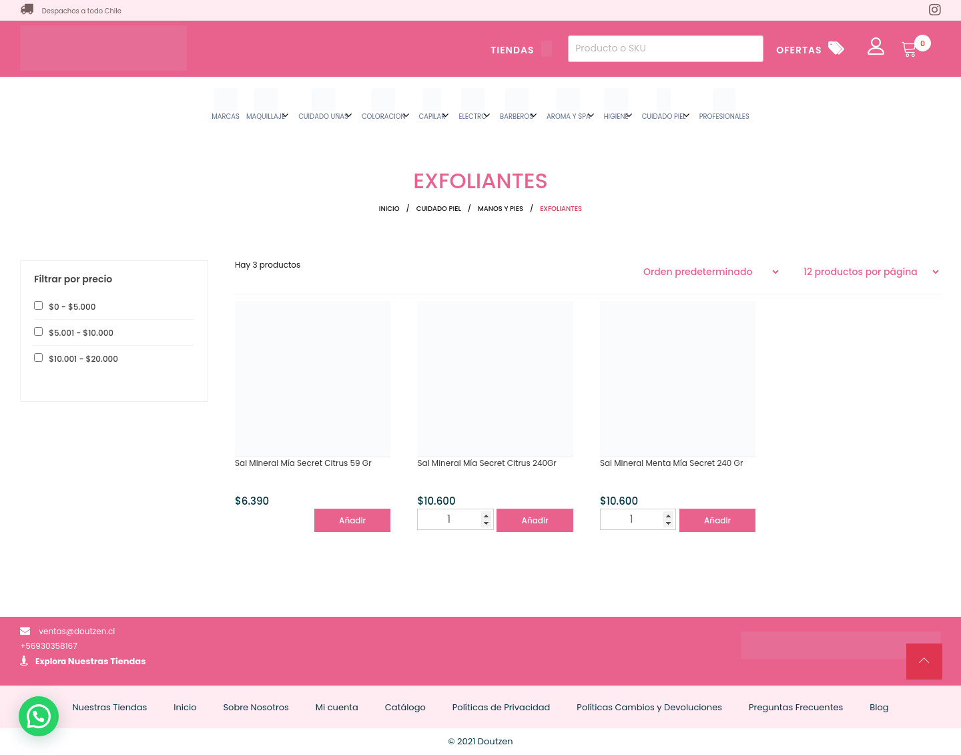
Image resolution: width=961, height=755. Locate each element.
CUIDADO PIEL (438, 209)
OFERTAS (799, 50)
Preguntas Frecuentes (796, 707)
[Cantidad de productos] (455, 519)
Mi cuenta (337, 707)
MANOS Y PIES (500, 209)
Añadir (352, 520)
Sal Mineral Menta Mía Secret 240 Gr (671, 463)
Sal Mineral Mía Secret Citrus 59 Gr (303, 463)
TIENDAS (521, 50)
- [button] (71, 306)
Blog (879, 707)
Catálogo (405, 707)
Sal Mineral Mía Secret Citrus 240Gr (486, 463)
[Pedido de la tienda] (711, 271)
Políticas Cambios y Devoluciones (649, 707)
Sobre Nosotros (255, 707)
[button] (39, 716)
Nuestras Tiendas (107, 661)
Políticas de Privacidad (501, 707)
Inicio (389, 209)
